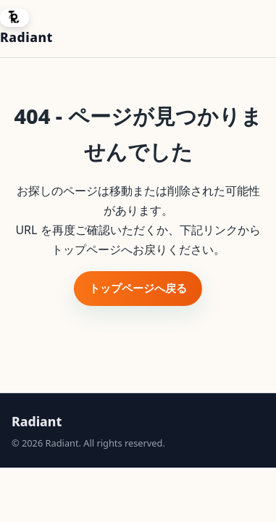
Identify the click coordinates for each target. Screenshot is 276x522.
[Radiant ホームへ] (26, 29)
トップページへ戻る (138, 288)
